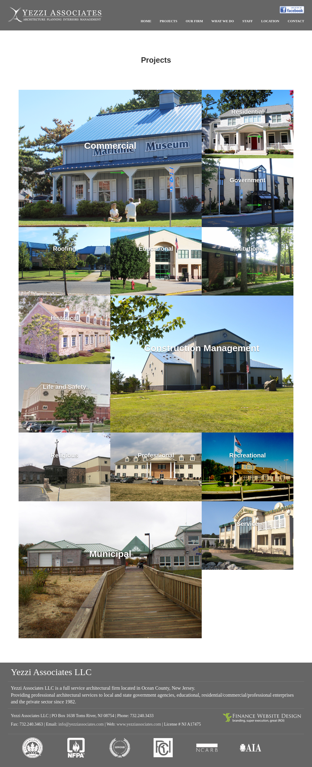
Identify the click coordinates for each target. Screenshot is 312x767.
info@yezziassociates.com (81, 724)
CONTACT (296, 21)
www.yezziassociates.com (138, 724)
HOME (146, 21)
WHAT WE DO (222, 21)
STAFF (248, 21)
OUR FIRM (194, 21)
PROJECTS (168, 21)
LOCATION (270, 21)
